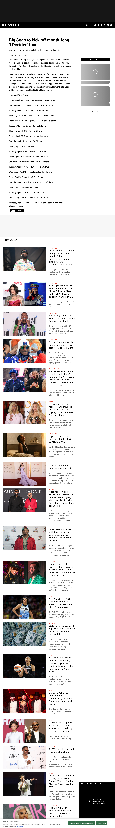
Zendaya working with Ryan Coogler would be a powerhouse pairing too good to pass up (61, 726)
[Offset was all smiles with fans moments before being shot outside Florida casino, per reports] (24, 538)
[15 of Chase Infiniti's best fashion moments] (24, 474)
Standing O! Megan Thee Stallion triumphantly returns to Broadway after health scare (61, 698)
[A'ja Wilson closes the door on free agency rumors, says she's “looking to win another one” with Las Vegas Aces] (24, 666)
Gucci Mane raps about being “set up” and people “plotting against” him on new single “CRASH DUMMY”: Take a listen (61, 257)
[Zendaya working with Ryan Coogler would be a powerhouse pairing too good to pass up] (24, 731)
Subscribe (80, 25)
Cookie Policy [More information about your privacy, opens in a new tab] (19, 826)
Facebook (104, 25)
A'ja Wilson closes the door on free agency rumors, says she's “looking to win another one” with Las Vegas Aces (61, 664)
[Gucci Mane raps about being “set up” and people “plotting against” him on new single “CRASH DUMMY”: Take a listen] (24, 259)
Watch (33, 25)
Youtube (111, 25)
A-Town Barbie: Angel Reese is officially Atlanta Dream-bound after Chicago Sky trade (61, 603)
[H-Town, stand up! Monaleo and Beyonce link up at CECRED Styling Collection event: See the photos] (24, 412)
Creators (71, 25)
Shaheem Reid (16, 55)
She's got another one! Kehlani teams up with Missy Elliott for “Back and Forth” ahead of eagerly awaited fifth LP (61, 291)
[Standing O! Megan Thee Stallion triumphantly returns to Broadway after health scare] (24, 701)
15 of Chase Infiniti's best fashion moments (60, 467)
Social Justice (47, 25)
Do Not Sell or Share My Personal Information (82, 823)
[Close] (112, 823)
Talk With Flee (54, 369)
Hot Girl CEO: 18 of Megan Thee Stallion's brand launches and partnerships (61, 812)
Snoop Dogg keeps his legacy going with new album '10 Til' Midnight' (61, 345)
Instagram (95, 25)
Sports (51, 596)
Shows (26, 25)
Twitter (108, 25)
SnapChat (101, 25)
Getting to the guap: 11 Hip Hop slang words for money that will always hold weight (62, 630)
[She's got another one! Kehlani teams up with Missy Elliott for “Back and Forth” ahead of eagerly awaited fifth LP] (24, 294)
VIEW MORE (94, 111)
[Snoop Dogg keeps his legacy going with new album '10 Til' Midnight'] (24, 351)
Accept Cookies (102, 823)
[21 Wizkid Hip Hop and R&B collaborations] (24, 757)
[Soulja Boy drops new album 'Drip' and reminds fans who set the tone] (24, 324)
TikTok (98, 25)
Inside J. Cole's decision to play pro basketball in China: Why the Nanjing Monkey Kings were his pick (62, 781)
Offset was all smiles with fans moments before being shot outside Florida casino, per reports (61, 535)
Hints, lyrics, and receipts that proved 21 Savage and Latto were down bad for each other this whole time (62, 570)
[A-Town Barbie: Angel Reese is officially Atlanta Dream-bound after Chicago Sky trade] (24, 607)
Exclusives (57, 25)
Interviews (53, 489)
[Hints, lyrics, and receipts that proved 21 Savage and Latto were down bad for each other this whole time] (24, 572)
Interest (52, 623)
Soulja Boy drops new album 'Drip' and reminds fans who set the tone (62, 318)
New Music (53, 248)
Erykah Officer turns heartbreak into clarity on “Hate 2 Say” (61, 439)
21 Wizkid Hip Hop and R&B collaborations (61, 750)
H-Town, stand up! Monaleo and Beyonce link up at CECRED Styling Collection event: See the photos (62, 410)
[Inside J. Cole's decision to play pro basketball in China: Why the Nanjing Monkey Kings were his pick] (24, 784)
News (65, 25)
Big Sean (20, 211)
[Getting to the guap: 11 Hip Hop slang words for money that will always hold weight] (24, 634)
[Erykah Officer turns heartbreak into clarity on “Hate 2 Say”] (24, 445)
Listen (39, 25)
